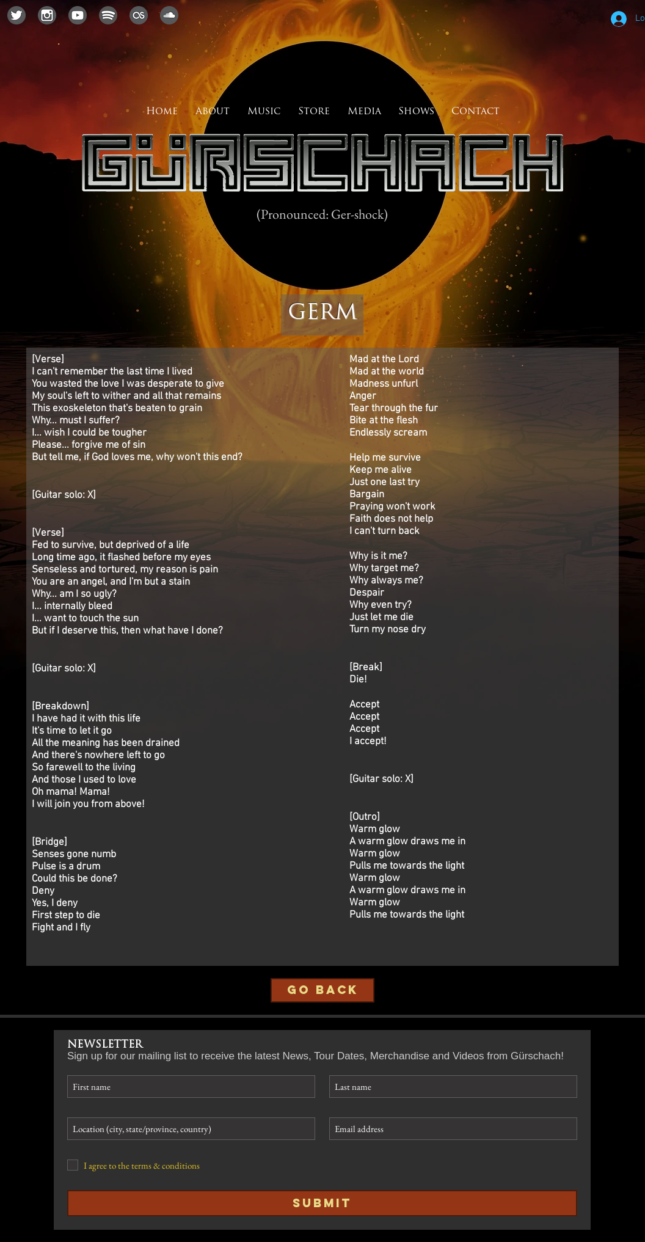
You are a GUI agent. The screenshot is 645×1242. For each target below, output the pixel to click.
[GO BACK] (322, 990)
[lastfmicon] (138, 15)
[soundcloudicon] (169, 15)
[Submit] (322, 1203)
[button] (364, 112)
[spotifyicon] (108, 15)
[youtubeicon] (77, 15)
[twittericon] (16, 15)
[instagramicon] (47, 15)
